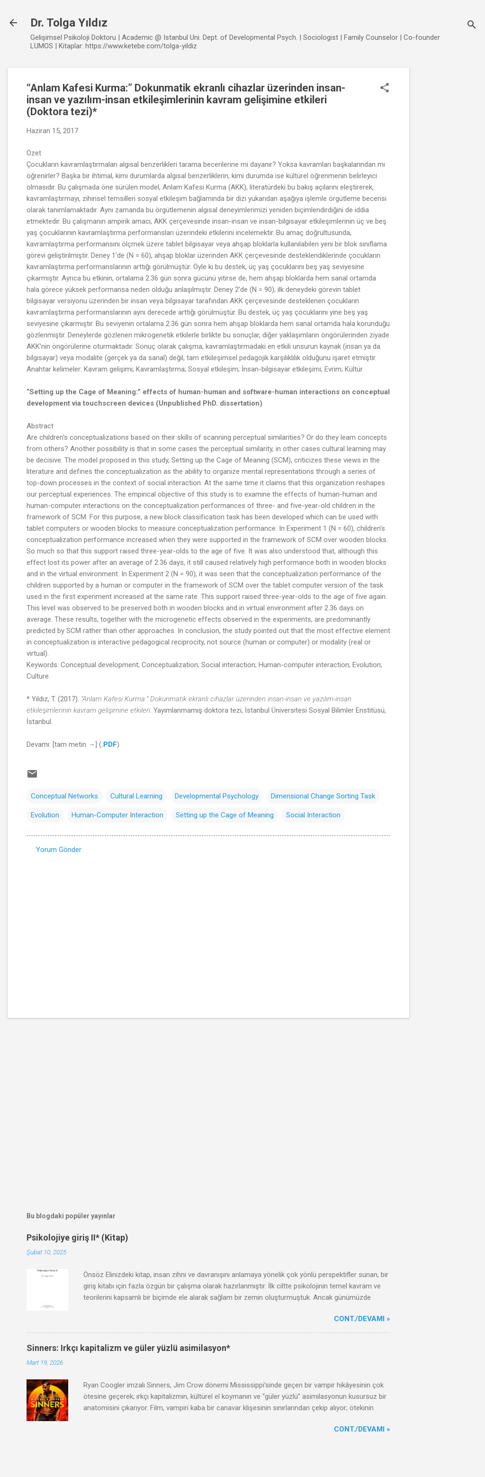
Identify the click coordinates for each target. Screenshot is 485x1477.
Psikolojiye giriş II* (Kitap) (77, 1237)
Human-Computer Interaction (117, 815)
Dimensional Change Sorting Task (323, 796)
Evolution (45, 815)
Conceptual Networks (64, 796)
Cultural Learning (136, 796)
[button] (384, 88)
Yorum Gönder (58, 849)
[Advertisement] (447, 210)
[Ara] (471, 25)
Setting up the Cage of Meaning (225, 815)
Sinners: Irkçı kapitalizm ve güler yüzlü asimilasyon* (128, 1348)
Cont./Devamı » (362, 1318)
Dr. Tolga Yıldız (69, 22)
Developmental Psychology (217, 796)
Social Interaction (313, 815)
